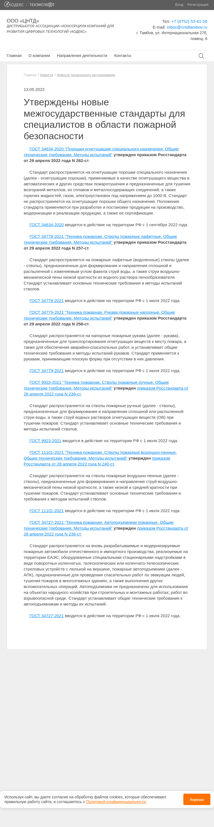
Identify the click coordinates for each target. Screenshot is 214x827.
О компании (39, 55)
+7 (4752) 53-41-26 (189, 21)
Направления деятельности (82, 55)
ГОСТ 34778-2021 (47, 300)
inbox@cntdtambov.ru (187, 27)
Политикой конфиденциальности (116, 800)
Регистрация (197, 5)
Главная (14, 55)
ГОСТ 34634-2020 (47, 224)
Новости (46, 75)
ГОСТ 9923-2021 (45, 440)
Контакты (122, 55)
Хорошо (197, 798)
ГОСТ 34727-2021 (47, 615)
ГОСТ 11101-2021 (47, 510)
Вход (179, 5)
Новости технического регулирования (86, 75)
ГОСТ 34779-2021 (47, 370)
